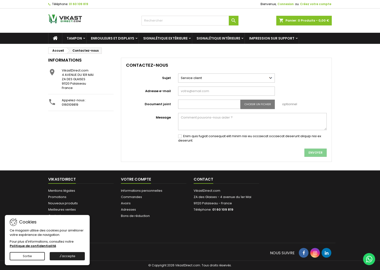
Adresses (128, 209)
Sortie (27, 256)
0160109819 (70, 104)
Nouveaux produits (63, 203)
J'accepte (67, 256)
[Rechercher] (190, 20)
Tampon (74, 38)
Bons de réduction (135, 216)
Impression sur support (271, 38)
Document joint (158, 104)
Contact (203, 179)
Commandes (131, 197)
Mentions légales (61, 190)
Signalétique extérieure (165, 38)
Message (163, 117)
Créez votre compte (315, 4)
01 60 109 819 (78, 4)
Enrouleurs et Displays (112, 38)
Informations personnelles (141, 190)
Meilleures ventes (62, 209)
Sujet (166, 78)
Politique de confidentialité (33, 246)
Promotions (57, 197)
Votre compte (136, 179)
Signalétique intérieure (218, 38)
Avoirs (126, 203)
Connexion (285, 4)
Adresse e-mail (158, 91)
